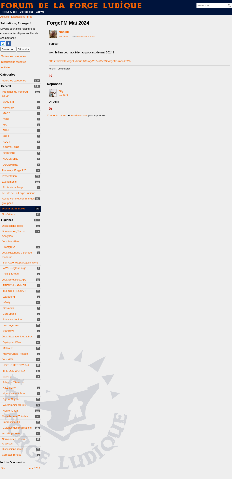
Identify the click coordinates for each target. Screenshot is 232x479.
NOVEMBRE (10, 158)
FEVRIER (8, 107)
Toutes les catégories (13, 56)
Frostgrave (9, 246)
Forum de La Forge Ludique (71, 5)
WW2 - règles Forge (14, 268)
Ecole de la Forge (13, 187)
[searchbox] (214, 5)
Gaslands (8, 308)
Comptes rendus (11, 454)
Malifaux (8, 348)
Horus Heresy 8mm (14, 393)
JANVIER (8, 101)
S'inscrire (23, 49)
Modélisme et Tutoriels (15, 416)
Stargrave (8, 330)
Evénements (9, 181)
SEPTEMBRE (11, 147)
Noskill (64, 32)
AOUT (6, 141)
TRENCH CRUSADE (15, 291)
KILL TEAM (9, 387)
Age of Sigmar (11, 399)
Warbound (9, 296)
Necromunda (10, 410)
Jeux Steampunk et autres (17, 336)
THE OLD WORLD (14, 370)
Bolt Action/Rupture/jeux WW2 (20, 262)
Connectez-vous (56, 115)
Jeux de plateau (10, 433)
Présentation (9, 176)
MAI (5, 124)
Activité (40, 12)
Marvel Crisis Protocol (15, 353)
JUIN (6, 130)
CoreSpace (9, 313)
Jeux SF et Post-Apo (14, 279)
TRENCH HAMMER (14, 285)
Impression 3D (11, 422)
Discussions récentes (13, 61)
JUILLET (8, 136)
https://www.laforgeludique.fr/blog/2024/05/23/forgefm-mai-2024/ (90, 61)
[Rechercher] (229, 5)
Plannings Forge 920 (14, 170)
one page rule (11, 325)
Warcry (7, 376)
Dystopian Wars (12, 342)
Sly (61, 91)
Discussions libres (13, 208)
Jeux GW (7, 359)
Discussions (26, 12)
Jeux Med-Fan (10, 241)
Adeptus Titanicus (13, 382)
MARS (7, 113)
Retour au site (9, 12)
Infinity (7, 302)
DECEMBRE (10, 164)
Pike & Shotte (11, 273)
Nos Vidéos (8, 214)
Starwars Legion (12, 319)
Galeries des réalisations (17, 427)
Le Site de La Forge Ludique (18, 193)
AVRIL (6, 118)
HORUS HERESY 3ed (16, 365)
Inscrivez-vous (78, 115)
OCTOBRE (9, 153)
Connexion (8, 49)
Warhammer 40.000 (14, 404)
